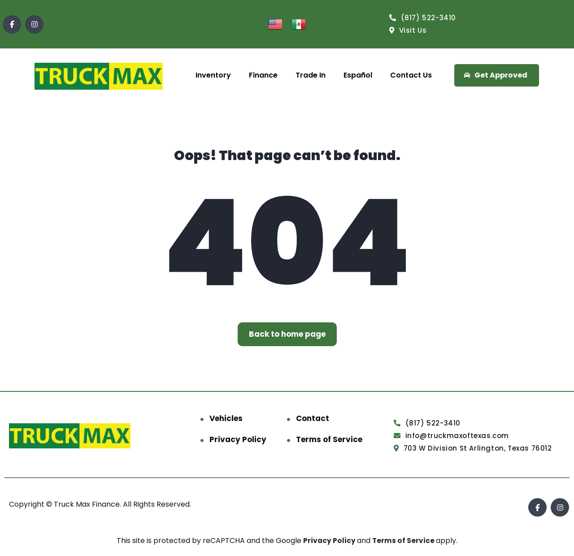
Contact (312, 418)
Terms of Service (329, 439)
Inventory (213, 75)
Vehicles (226, 418)
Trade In (311, 75)
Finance (263, 75)
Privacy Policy (237, 439)
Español (358, 75)
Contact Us (411, 75)
